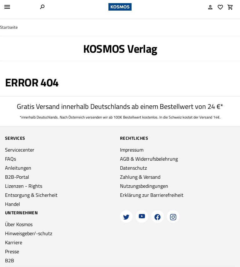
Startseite (9, 27)
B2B (9, 260)
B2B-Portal (17, 177)
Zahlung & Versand (140, 177)
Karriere (13, 242)
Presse (12, 251)
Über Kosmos (18, 224)
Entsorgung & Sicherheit (31, 195)
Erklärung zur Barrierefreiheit (151, 195)
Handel (12, 204)
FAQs (10, 159)
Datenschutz (133, 168)
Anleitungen (18, 168)
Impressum (131, 149)
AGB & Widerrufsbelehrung (149, 159)
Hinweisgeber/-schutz (28, 233)
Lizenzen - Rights (23, 186)
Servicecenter (19, 149)
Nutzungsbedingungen (144, 186)
